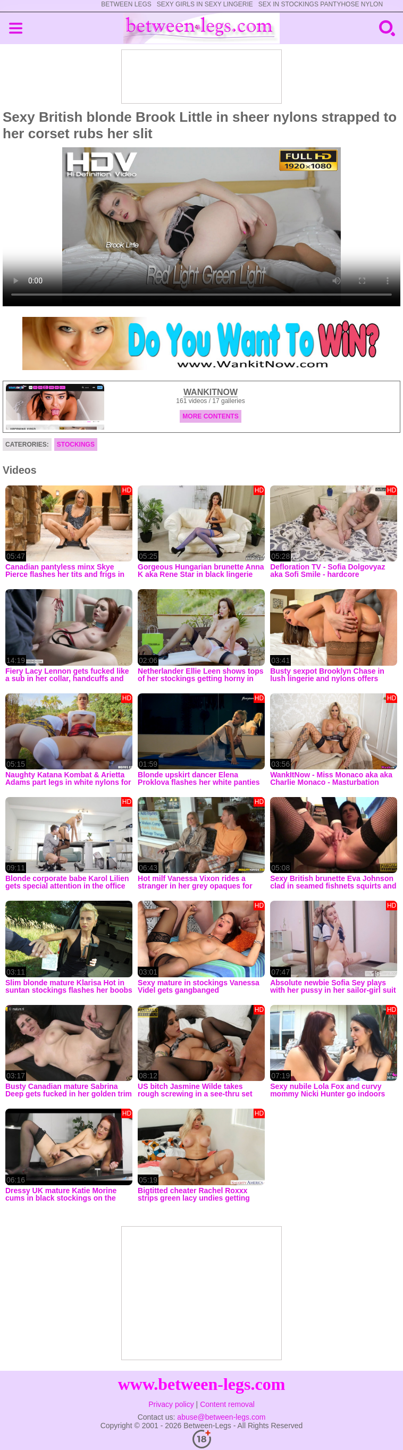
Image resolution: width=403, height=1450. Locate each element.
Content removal (227, 1404)
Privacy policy (171, 1404)
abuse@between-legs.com (221, 1417)
